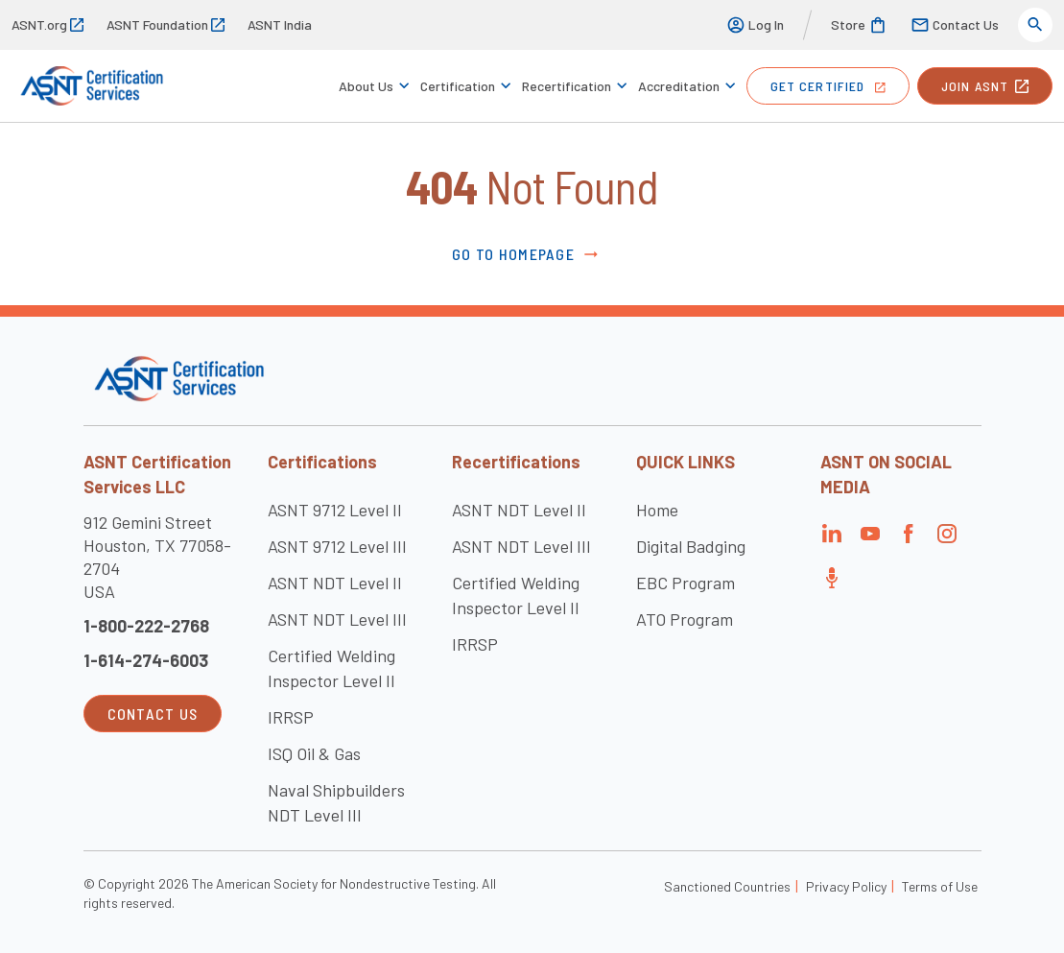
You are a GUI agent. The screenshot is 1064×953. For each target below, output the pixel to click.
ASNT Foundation (165, 24)
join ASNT (985, 86)
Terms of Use (940, 886)
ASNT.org (47, 24)
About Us (366, 86)
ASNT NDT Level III (337, 619)
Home (657, 509)
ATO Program (684, 619)
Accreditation (679, 86)
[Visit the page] (831, 539)
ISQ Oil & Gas (314, 753)
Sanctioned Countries (727, 886)
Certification (457, 86)
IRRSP (291, 716)
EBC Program (685, 582)
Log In (755, 25)
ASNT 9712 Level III (337, 546)
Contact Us (954, 25)
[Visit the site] (178, 378)
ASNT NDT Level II (335, 582)
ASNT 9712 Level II (335, 509)
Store (859, 25)
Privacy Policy (846, 886)
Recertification (566, 86)
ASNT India (280, 24)
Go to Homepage (526, 254)
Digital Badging (690, 546)
